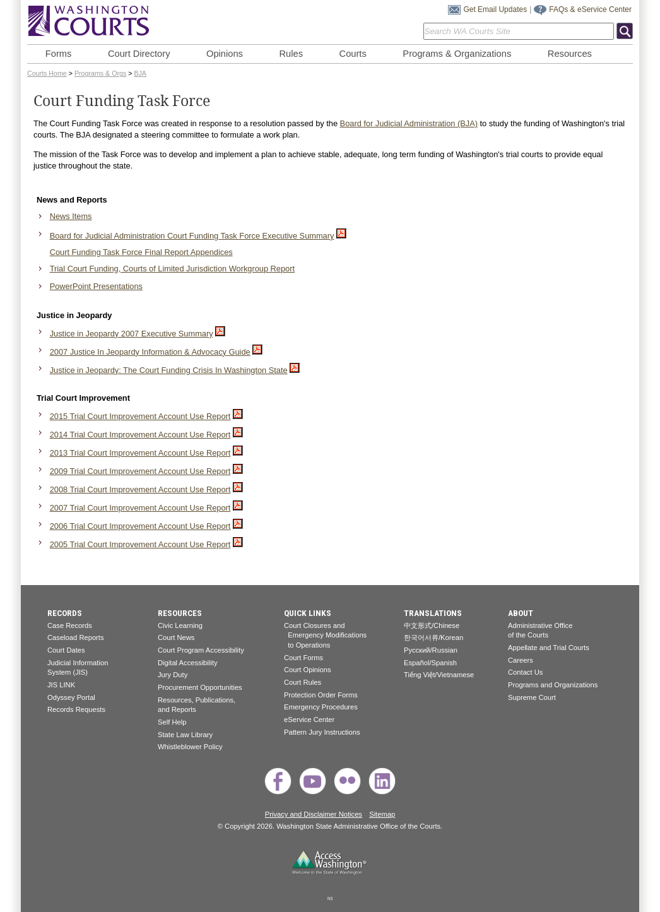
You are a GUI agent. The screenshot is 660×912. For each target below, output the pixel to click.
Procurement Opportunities (200, 687)
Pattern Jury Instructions (322, 732)
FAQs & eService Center (590, 9)
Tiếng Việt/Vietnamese (439, 674)
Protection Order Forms (321, 695)
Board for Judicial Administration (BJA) (409, 123)
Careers (520, 660)
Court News (176, 637)
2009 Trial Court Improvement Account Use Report (140, 471)
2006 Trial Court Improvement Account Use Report (140, 526)
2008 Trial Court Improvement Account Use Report (140, 489)
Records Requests (76, 709)
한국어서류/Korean (433, 637)
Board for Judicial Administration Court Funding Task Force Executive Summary (192, 235)
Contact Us (525, 672)
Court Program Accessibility (201, 650)
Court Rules (302, 682)
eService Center (309, 719)
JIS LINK (61, 685)
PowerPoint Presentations (96, 286)
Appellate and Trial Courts (548, 647)
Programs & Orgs (100, 73)
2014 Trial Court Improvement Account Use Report (140, 434)
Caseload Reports (75, 637)
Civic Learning (180, 625)
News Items (71, 216)
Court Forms (303, 657)
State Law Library (185, 734)
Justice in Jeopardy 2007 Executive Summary (131, 333)
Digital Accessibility (188, 662)
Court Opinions (307, 669)
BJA (140, 73)
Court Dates (66, 650)
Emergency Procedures (321, 707)
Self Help (172, 722)
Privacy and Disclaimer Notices (313, 814)
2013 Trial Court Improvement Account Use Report (140, 453)
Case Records (69, 625)
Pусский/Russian (430, 650)
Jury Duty (172, 674)
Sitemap (382, 814)
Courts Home (47, 73)
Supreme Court (532, 697)
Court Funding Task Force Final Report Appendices (141, 252)
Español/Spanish (430, 662)
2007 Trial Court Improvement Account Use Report (140, 507)
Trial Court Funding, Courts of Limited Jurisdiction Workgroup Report (172, 268)
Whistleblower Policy (190, 746)
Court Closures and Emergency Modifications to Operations (325, 635)
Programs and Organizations (553, 685)
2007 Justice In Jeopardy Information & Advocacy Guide (150, 352)
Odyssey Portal (71, 697)
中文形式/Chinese (431, 625)
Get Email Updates (495, 9)
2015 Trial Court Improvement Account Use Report (140, 416)
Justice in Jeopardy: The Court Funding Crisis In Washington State (169, 370)
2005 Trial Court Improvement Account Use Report (140, 544)
